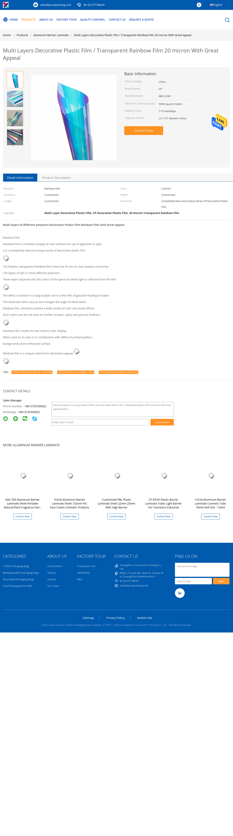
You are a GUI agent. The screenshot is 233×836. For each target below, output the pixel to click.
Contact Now (143, 130)
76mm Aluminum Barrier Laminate (118, 372)
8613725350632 (30, 412)
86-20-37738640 (93, 4)
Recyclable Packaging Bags (18, 579)
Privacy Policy (115, 617)
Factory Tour (66, 19)
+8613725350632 (35, 406)
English (217, 5)
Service (51, 579)
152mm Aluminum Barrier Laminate (31, 372)
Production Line (86, 566)
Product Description (56, 178)
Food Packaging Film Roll (17, 586)
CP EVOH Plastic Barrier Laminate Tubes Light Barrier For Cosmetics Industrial (163, 503)
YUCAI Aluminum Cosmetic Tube (75, 372)
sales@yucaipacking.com (55, 5)
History (51, 572)
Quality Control (92, 19)
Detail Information (20, 178)
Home (10, 19)
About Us (46, 19)
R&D (79, 579)
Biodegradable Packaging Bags (21, 572)
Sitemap (88, 617)
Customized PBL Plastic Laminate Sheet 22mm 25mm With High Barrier (116, 503)
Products (28, 19)
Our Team (53, 586)
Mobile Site (144, 617)
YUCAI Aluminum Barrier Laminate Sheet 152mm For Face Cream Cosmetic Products (69, 503)
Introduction (54, 566)
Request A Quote (141, 19)
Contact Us (117, 19)
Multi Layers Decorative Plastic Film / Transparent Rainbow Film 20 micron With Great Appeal (132, 35)
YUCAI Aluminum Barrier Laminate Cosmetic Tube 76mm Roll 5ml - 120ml (210, 503)
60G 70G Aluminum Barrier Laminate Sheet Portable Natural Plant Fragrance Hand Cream (22, 505)
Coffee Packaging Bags (16, 566)
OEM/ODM (83, 572)
